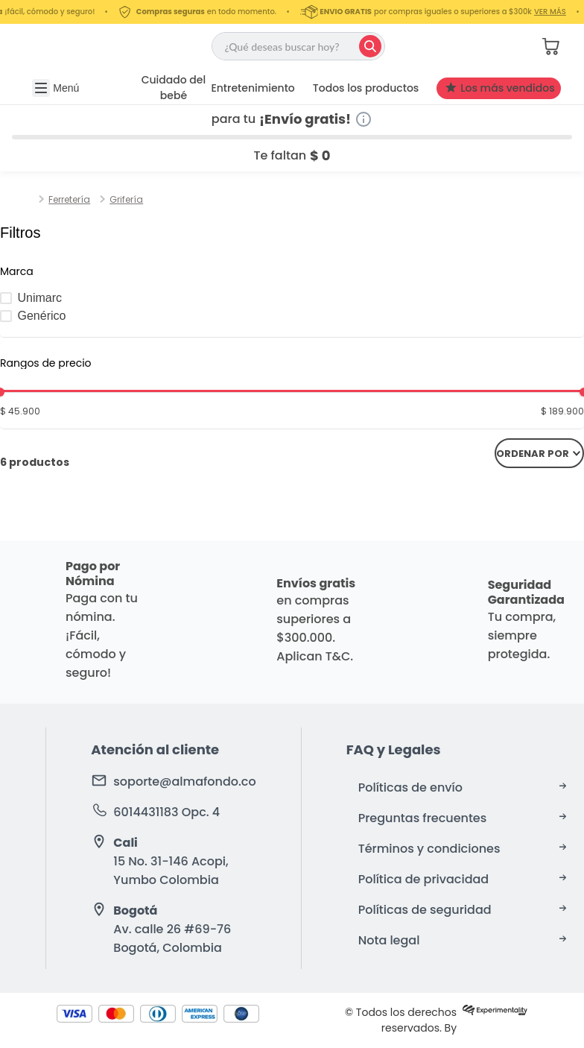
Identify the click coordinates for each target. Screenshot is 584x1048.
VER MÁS (558, 11)
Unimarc (40, 297)
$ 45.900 (20, 411)
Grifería (126, 199)
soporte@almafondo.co (184, 781)
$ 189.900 (562, 411)
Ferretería (69, 199)
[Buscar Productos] (370, 46)
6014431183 (145, 812)
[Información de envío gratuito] (363, 119)
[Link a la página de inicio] (32, 199)
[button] (499, 45)
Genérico (42, 315)
